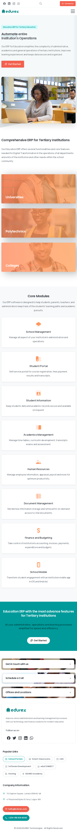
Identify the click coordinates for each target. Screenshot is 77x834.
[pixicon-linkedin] (26, 738)
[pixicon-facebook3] (9, 738)
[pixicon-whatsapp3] (31, 738)
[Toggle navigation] (73, 11)
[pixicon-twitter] (14, 738)
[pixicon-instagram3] (20, 738)
